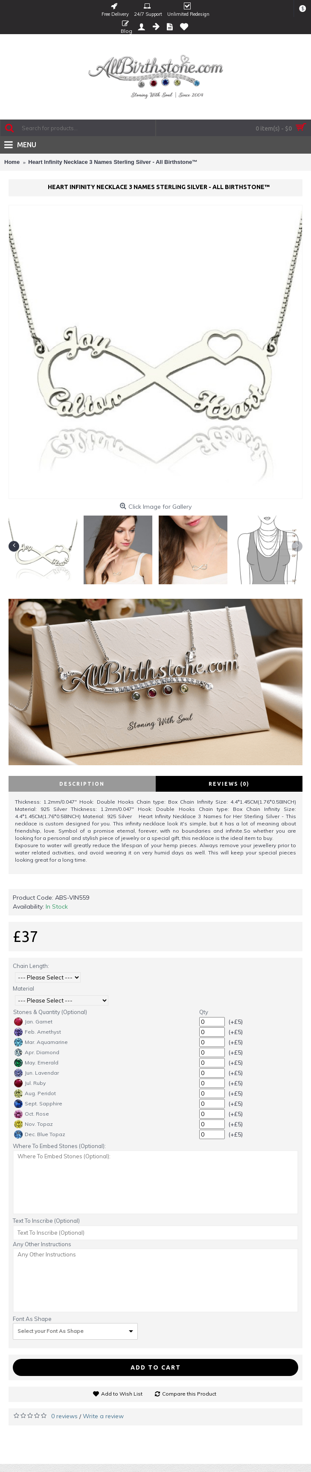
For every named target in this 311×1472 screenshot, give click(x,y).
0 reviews (64, 1416)
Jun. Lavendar (36, 1073)
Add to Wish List (121, 1393)
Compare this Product (189, 1393)
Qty (203, 1012)
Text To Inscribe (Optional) (46, 1220)
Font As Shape (32, 1318)
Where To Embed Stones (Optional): (59, 1146)
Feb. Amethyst (37, 1032)
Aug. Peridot (35, 1093)
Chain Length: (31, 965)
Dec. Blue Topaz (39, 1134)
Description (82, 784)
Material (23, 988)
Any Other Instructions (42, 1244)
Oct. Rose (31, 1114)
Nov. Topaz (33, 1124)
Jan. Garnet (33, 1021)
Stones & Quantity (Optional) (50, 1012)
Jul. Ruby (30, 1083)
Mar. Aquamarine (41, 1042)
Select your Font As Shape (50, 1331)
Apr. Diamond (36, 1052)
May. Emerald (36, 1062)
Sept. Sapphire (38, 1103)
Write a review (103, 1416)
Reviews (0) (229, 784)
